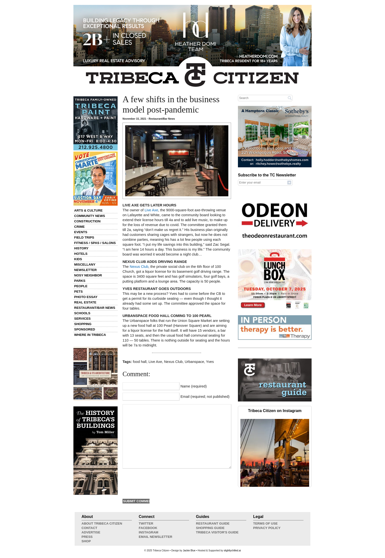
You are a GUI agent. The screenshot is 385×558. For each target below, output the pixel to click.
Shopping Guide (210, 528)
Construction (87, 221)
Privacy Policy (266, 528)
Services (82, 318)
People (80, 286)
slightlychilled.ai (232, 550)
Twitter (146, 523)
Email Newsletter (155, 537)
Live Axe (151, 210)
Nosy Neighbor (88, 275)
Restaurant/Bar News (94, 308)
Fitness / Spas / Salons (95, 243)
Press (87, 537)
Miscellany (85, 264)
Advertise (91, 532)
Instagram (148, 532)
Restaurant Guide (213, 523)
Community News (89, 216)
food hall (139, 362)
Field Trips (84, 237)
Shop (86, 541)
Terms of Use (265, 523)
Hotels (80, 254)
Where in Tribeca (90, 335)
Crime (79, 227)
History (81, 248)
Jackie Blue (189, 550)
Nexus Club (139, 267)
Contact (89, 528)
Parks (79, 281)
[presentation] (160, 483)
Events (80, 232)
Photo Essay (85, 297)
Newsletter (85, 270)
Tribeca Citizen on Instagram (275, 411)
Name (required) (193, 386)
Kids (78, 259)
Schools (82, 313)
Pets (78, 291)
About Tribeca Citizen (102, 523)
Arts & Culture (88, 210)
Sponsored (84, 329)
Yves (210, 362)
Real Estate (85, 302)
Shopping (82, 324)
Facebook (148, 528)
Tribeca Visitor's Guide (217, 532)
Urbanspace (194, 362)
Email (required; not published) (205, 397)
